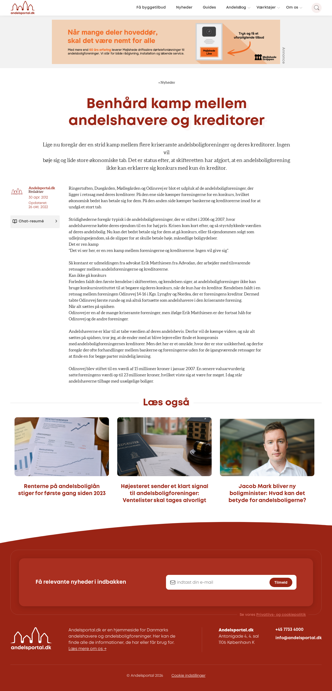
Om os (292, 7)
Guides (209, 7)
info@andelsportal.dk (298, 638)
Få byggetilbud (151, 7)
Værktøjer (266, 7)
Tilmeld (280, 582)
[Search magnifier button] (316, 8)
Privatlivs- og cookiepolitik (281, 614)
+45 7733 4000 (289, 630)
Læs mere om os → (87, 649)
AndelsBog (236, 7)
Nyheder (184, 7)
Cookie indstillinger (188, 675)
